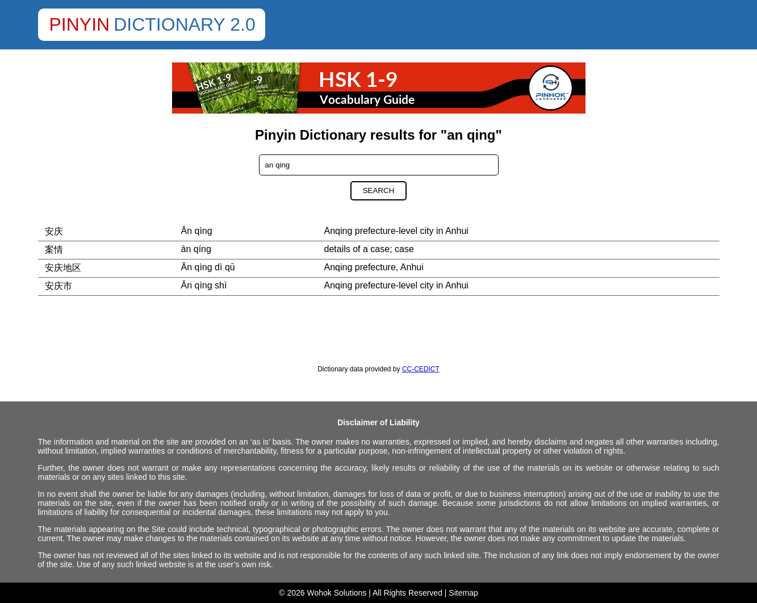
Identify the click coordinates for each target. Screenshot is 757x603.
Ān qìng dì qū (208, 267)
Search (379, 190)
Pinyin (79, 24)
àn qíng (196, 249)
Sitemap (463, 592)
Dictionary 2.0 (185, 24)
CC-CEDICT (421, 369)
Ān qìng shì (204, 285)
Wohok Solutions (337, 592)
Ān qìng (196, 231)
